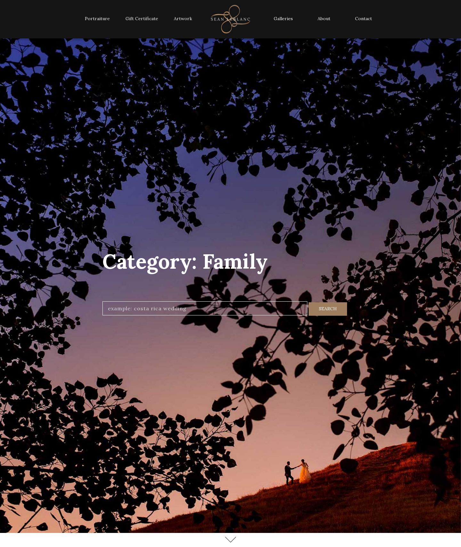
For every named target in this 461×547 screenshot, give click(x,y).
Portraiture (97, 18)
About (324, 18)
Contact (363, 18)
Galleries (283, 18)
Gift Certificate (141, 18)
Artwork (183, 18)
